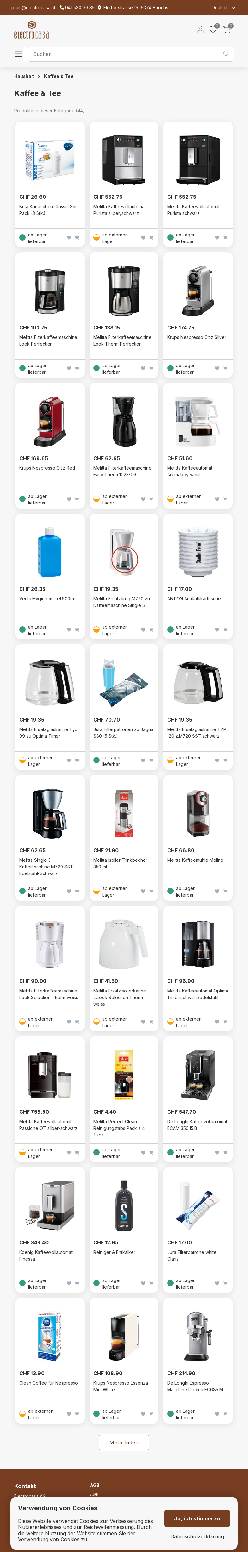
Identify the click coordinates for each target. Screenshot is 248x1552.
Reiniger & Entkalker (114, 1252)
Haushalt (24, 76)
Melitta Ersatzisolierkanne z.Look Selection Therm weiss (119, 997)
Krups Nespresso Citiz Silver (196, 337)
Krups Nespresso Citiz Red (47, 468)
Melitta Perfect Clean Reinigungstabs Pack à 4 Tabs (119, 1128)
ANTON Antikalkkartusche (194, 598)
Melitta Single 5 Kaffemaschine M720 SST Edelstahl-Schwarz (46, 866)
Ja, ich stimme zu (197, 1518)
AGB (94, 1494)
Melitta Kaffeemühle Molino (195, 860)
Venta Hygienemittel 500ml (47, 598)
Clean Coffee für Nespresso (48, 1383)
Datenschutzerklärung (197, 1537)
